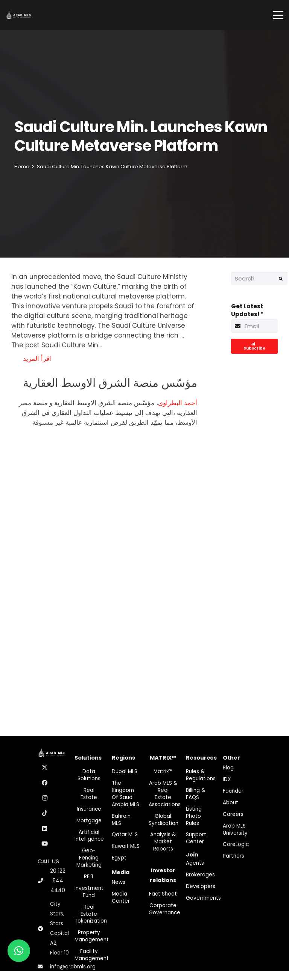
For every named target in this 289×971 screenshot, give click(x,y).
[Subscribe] (254, 346)
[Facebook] (45, 783)
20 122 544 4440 (57, 880)
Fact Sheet (163, 893)
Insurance (89, 809)
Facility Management (92, 955)
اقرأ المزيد (37, 358)
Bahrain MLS (121, 820)
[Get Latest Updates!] (254, 326)
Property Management (92, 936)
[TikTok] (45, 813)
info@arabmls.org (73, 966)
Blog (228, 767)
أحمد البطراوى (177, 402)
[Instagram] (45, 798)
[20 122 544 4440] (44, 880)
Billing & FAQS (195, 794)
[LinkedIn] (45, 829)
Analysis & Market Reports (163, 841)
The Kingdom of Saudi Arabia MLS (125, 794)
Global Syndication (163, 820)
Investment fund (89, 892)
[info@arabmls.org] (44, 966)
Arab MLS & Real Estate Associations (165, 794)
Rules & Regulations (201, 775)
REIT (89, 876)
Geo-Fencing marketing (89, 857)
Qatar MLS (125, 834)
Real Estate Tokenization (91, 914)
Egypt (119, 857)
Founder (233, 791)
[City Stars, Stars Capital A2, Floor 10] (44, 929)
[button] (278, 15)
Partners (233, 855)
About (230, 802)
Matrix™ (163, 771)
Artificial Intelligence (89, 836)
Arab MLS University (235, 829)
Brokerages (200, 874)
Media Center (121, 897)
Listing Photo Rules (194, 816)
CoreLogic (236, 844)
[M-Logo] (19, 15)
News (118, 882)
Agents (195, 863)
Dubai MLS (124, 771)
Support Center (196, 838)
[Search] (259, 278)
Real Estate (89, 794)
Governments (203, 898)
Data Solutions (89, 775)
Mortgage (89, 820)
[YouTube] (45, 844)
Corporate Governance (164, 909)
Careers (233, 814)
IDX (227, 779)
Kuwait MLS (126, 846)
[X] (45, 768)
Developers (200, 886)
